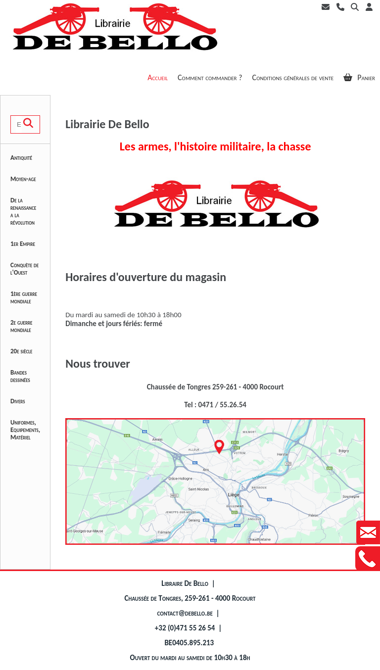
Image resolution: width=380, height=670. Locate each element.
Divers (17, 401)
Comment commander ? (210, 77)
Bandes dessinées (20, 376)
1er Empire (22, 243)
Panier (359, 77)
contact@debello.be (185, 613)
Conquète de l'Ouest (24, 268)
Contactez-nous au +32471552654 (367, 558)
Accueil (157, 77)
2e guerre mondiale (21, 326)
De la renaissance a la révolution (23, 211)
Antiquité (21, 157)
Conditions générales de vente (293, 77)
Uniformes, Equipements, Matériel (25, 430)
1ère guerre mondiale (23, 297)
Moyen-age (23, 179)
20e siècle (21, 351)
